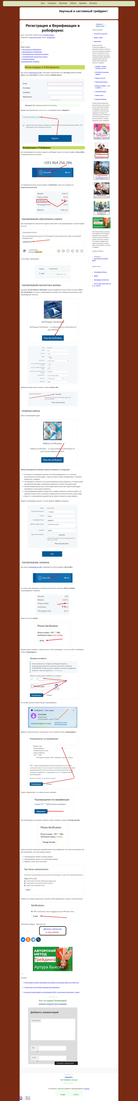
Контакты (93, 3)
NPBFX (96, 276)
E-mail (35, 1058)
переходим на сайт (35, 72)
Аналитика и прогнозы (100, 33)
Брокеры (82, 3)
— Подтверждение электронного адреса (34, 54)
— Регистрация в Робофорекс (31, 49)
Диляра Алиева (48, 35)
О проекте (52, 3)
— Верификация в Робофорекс (31, 52)
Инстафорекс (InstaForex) (101, 280)
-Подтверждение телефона (30, 61)
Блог (43, 3)
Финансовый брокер (101, 82)
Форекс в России (100, 78)
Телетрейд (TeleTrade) (100, 272)
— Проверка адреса (27, 59)
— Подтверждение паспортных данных (34, 57)
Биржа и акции (98, 37)
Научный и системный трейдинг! (83, 11)
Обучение (63, 3)
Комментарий (36, 1020)
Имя (35, 1048)
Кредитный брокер (100, 99)
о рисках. (86, 1088)
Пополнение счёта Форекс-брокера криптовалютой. (42, 987)
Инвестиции (97, 41)
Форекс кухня (99, 95)
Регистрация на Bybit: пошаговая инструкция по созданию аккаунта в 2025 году (51, 982)
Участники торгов (35, 37)
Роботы (73, 3)
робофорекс (51, 37)
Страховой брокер (100, 91)
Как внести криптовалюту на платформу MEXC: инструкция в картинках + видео (52, 992)
